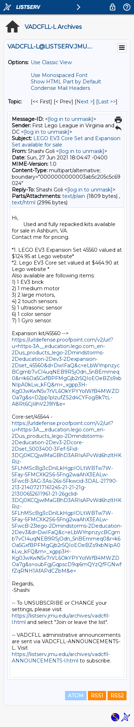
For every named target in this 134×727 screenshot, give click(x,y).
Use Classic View (51, 62)
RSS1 (97, 695)
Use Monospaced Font (59, 75)
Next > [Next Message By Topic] (84, 101)
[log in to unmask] (70, 119)
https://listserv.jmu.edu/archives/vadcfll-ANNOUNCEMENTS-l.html (61, 657)
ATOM (76, 695)
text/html (23, 202)
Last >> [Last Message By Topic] (107, 101)
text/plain (73, 196)
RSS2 (117, 695)
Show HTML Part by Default (66, 81)
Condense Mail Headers (60, 88)
